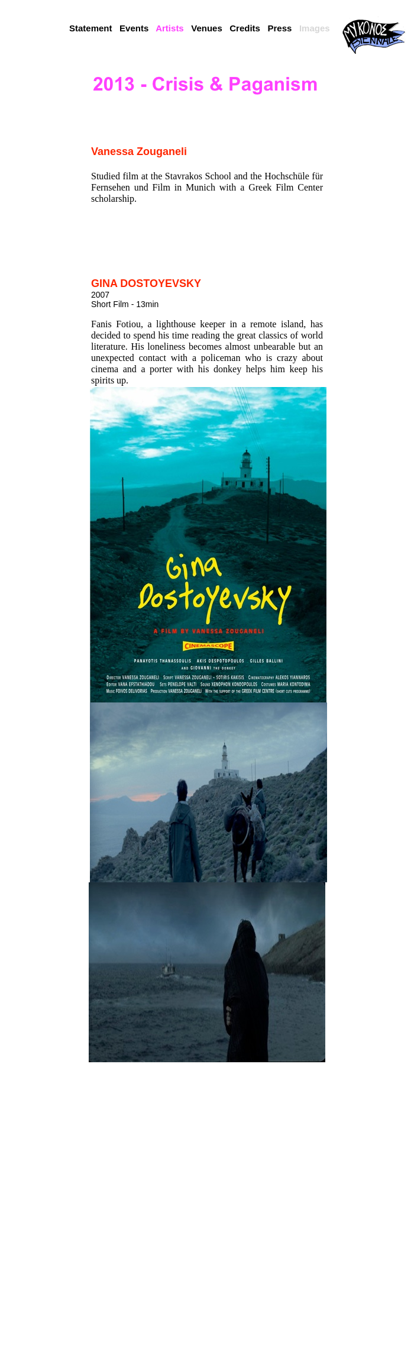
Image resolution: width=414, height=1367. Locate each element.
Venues (206, 28)
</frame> (374, 115)
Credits (244, 28)
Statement (90, 28)
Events (133, 28)
